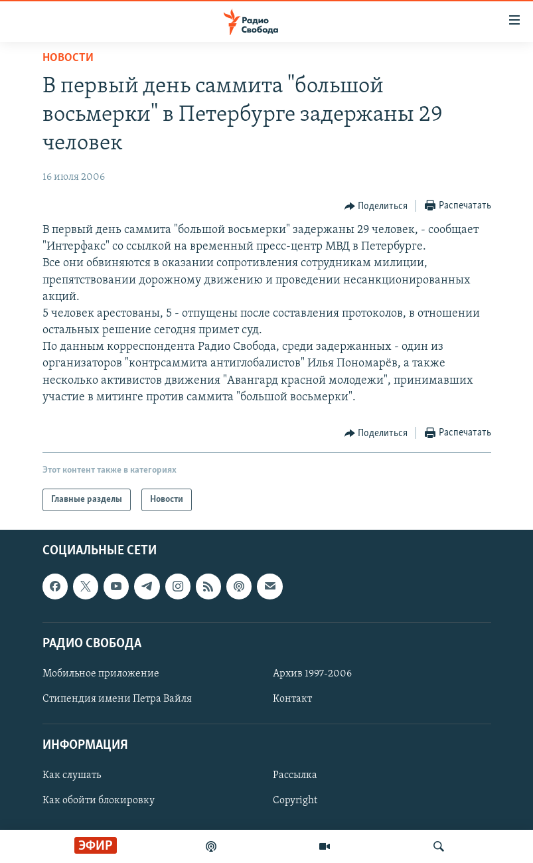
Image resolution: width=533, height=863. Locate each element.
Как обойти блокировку (98, 801)
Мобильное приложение (100, 673)
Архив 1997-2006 (312, 673)
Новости (68, 58)
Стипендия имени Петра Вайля (117, 699)
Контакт (292, 699)
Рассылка (295, 776)
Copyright (295, 801)
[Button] (376, 206)
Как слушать (71, 776)
